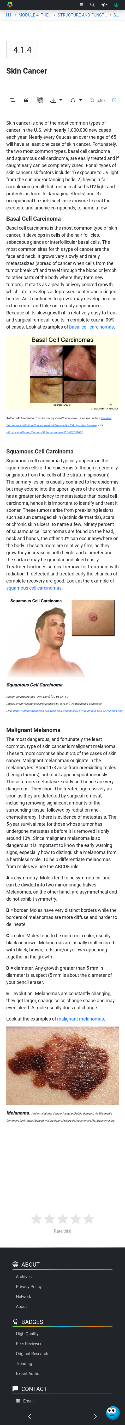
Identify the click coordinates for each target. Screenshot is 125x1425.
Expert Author (28, 1373)
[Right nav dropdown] (81, 5)
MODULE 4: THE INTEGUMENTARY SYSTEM (35, 15)
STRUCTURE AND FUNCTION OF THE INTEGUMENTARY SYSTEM (83, 15)
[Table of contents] (8, 15)
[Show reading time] (114, 100)
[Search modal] (92, 5)
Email (28, 1401)
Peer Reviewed (29, 1343)
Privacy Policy (29, 1286)
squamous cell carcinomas (34, 588)
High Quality (27, 1333)
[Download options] (56, 101)
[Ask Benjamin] (113, 1413)
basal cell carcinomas (91, 327)
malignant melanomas (80, 1019)
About (21, 1306)
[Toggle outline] (12, 101)
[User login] (116, 5)
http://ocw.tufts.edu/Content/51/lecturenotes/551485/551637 (44, 432)
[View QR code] (39, 101)
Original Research (32, 1353)
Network (23, 1296)
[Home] (9, 5)
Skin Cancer (117, 15)
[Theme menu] (104, 5)
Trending (24, 1363)
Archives (24, 1276)
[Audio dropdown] (76, 101)
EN (100, 100)
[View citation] (26, 101)
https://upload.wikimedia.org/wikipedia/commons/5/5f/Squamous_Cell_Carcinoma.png (67, 711)
